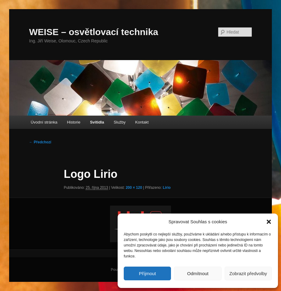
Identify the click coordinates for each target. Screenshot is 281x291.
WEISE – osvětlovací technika (93, 32)
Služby (120, 122)
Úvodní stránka (44, 122)
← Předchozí (40, 142)
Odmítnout (197, 273)
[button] (269, 222)
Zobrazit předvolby (248, 273)
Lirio (167, 187)
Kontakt (141, 122)
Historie (73, 122)
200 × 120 (134, 187)
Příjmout (147, 273)
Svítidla (97, 122)
